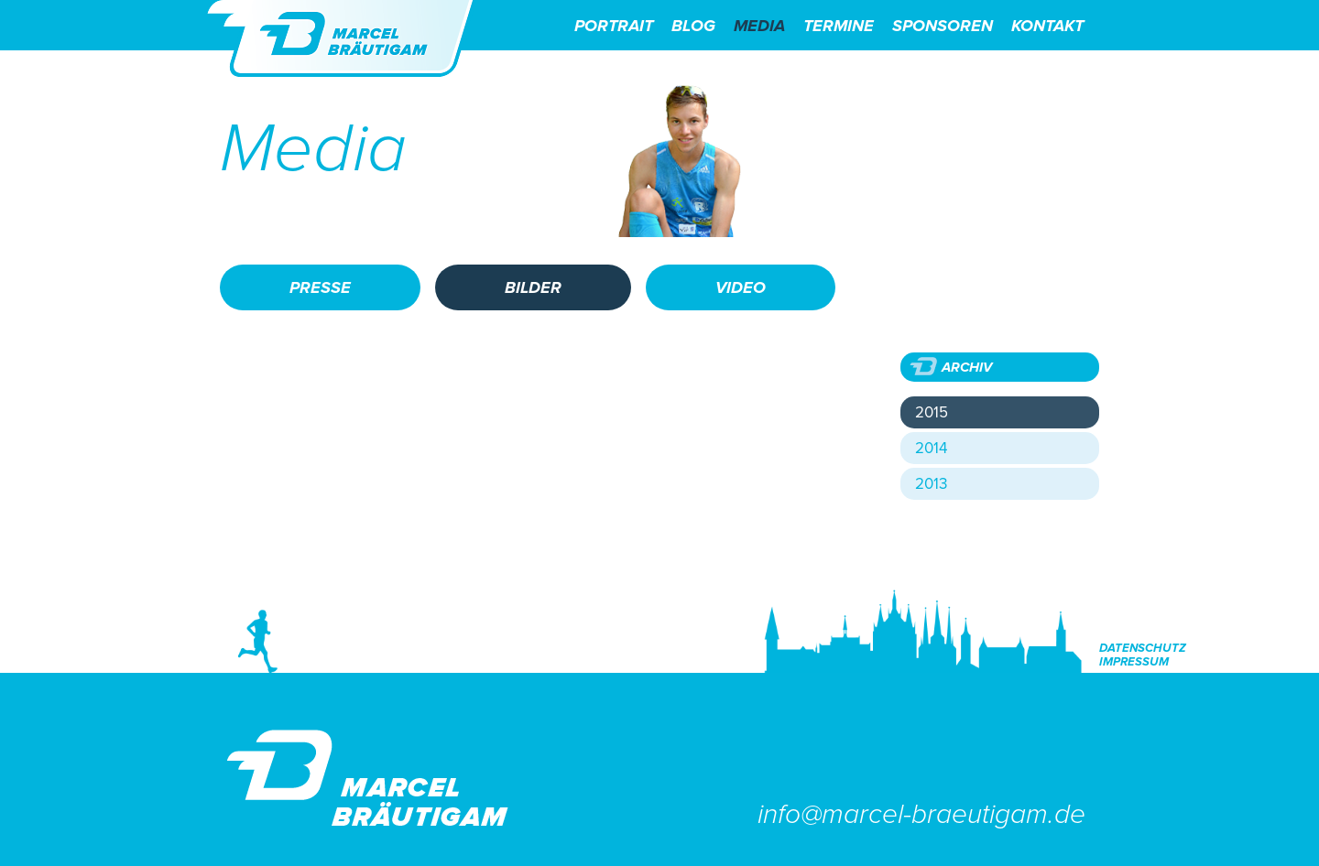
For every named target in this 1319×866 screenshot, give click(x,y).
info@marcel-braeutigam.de (921, 814)
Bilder (533, 287)
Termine (838, 26)
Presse (320, 287)
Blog (693, 26)
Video (740, 287)
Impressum (1134, 662)
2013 (931, 483)
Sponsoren (942, 26)
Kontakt (1047, 26)
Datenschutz (1142, 649)
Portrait (613, 26)
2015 (931, 412)
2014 (931, 448)
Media (759, 26)
